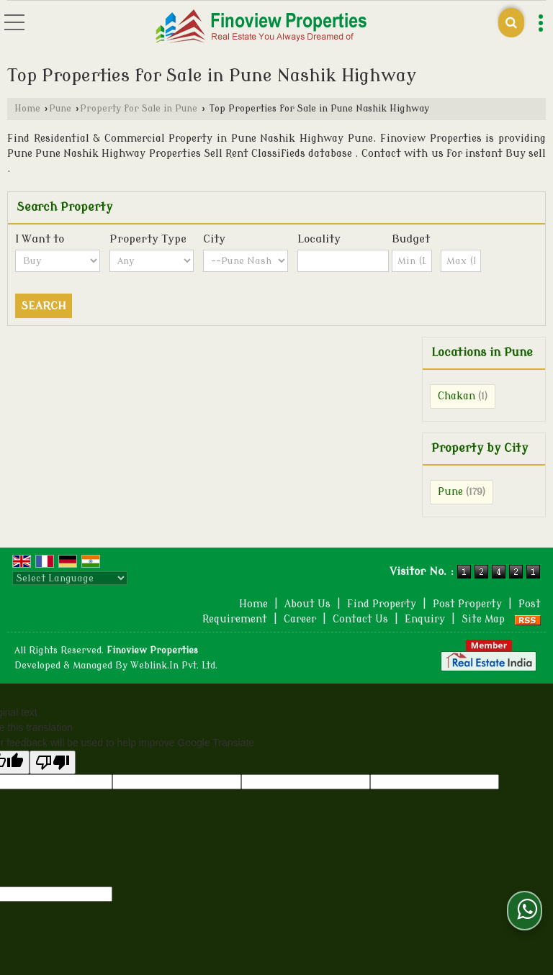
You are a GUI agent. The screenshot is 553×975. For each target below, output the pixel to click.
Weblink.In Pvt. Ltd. (173, 666)
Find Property (381, 604)
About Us (307, 604)
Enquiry (425, 619)
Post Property (467, 604)
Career (300, 619)
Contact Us (360, 619)
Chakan (456, 396)
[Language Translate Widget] (69, 578)
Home (27, 109)
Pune (60, 109)
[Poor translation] (53, 762)
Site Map (483, 619)
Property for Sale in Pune (138, 109)
